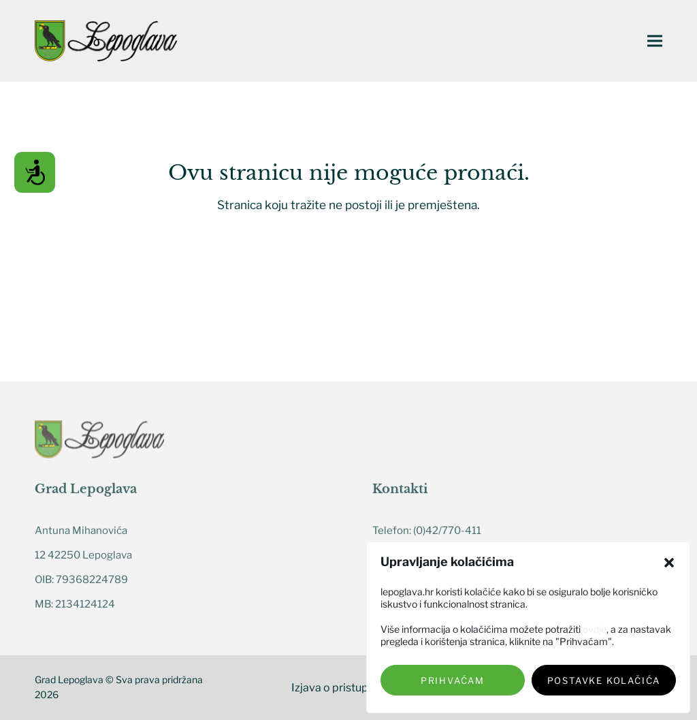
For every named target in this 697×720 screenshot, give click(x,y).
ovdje (594, 629)
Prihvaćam (453, 680)
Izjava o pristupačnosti (348, 687)
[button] (669, 562)
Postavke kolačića (604, 680)
